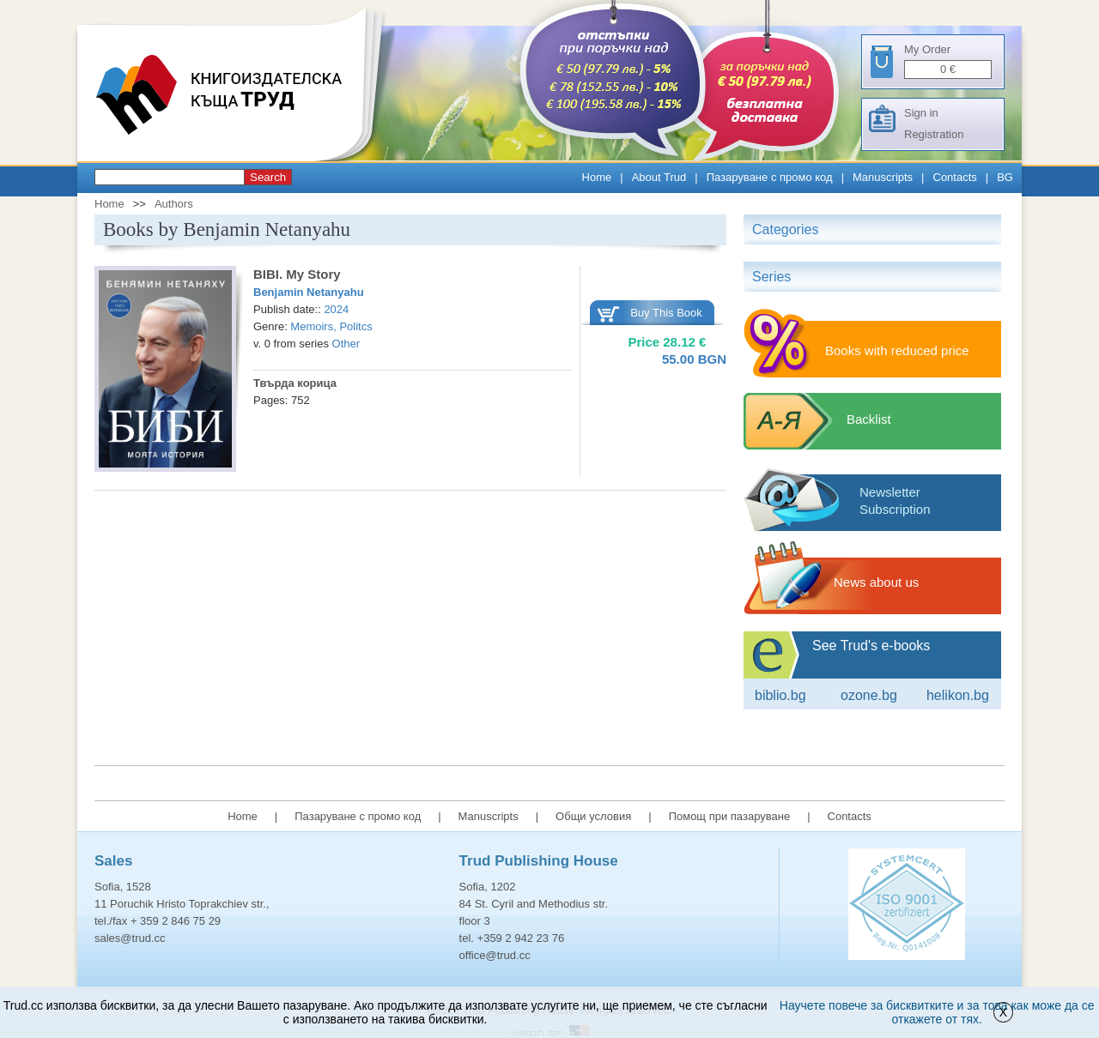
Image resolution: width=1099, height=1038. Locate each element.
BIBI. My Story (297, 274)
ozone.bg (869, 695)
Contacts (955, 177)
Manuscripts (883, 177)
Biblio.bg (780, 695)
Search (268, 177)
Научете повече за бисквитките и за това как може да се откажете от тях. (937, 1012)
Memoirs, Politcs (331, 326)
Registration (933, 134)
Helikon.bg (957, 695)
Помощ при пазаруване (730, 816)
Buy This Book (666, 312)
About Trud (659, 177)
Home (597, 177)
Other (346, 343)
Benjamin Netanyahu (308, 292)
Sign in (921, 112)
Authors (174, 203)
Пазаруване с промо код (770, 177)
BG (1005, 177)
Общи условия (593, 816)
